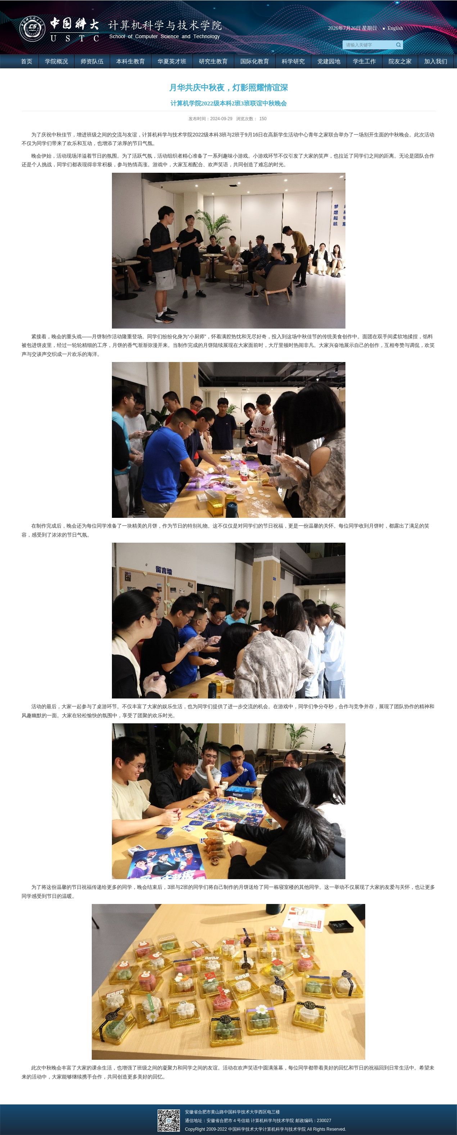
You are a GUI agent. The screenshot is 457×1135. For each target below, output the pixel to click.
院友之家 (400, 61)
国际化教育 (254, 61)
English (395, 28)
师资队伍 (92, 61)
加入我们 (435, 61)
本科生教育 (130, 61)
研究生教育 (213, 61)
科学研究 (293, 61)
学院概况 (56, 61)
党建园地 (328, 61)
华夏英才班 (172, 61)
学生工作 (364, 61)
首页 (26, 61)
